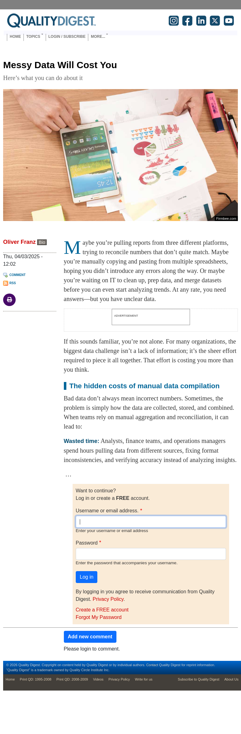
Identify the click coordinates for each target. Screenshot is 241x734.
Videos (98, 679)
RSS (12, 283)
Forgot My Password (99, 617)
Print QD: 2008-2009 (72, 679)
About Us (231, 679)
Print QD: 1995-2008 (35, 679)
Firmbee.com (226, 218)
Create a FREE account (102, 609)
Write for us (143, 679)
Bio (42, 242)
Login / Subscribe (67, 36)
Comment (17, 275)
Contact (152, 665)
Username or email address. (107, 510)
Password (87, 542)
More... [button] (98, 36)
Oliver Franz (19, 242)
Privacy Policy (108, 599)
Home (15, 36)
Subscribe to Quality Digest (198, 679)
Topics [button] (33, 36)
